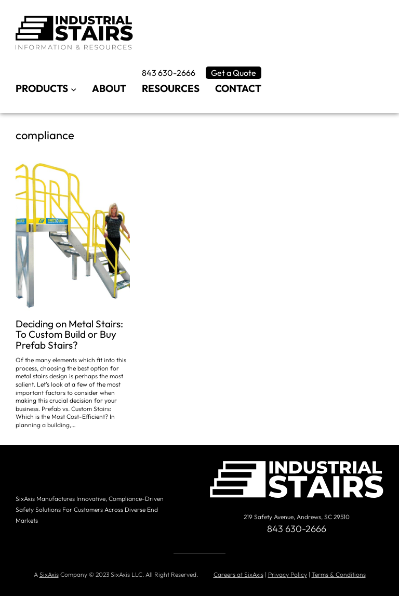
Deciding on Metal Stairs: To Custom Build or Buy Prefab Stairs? (69, 335)
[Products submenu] (73, 88)
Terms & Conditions (339, 574)
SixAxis (49, 574)
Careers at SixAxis (238, 574)
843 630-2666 (168, 73)
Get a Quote (233, 73)
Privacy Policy (287, 574)
